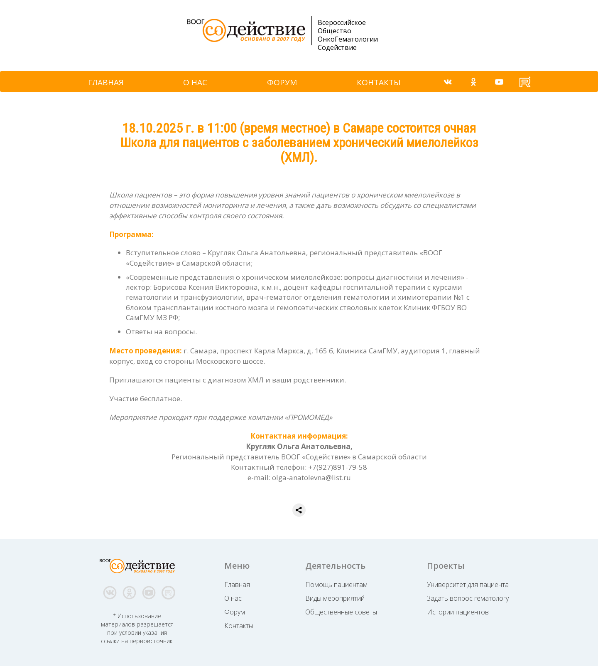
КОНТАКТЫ (379, 82)
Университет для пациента (468, 584)
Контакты (238, 625)
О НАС (195, 82)
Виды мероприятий (335, 598)
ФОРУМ (282, 82)
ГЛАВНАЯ (105, 82)
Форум (234, 612)
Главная (237, 584)
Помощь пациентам (336, 584)
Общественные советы (341, 612)
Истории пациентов (458, 612)
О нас (233, 598)
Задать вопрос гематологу (468, 598)
